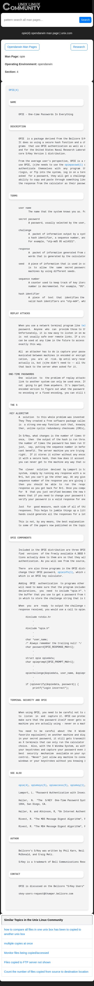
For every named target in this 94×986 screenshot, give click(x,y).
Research (79, 46)
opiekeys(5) (39, 785)
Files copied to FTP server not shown (27, 962)
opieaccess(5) (58, 785)
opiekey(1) (77, 785)
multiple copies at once (18, 943)
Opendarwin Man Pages (22, 46)
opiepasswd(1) (74, 165)
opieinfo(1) (65, 572)
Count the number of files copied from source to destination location (46, 971)
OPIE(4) (14, 90)
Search (85, 19)
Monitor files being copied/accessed (26, 952)
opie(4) (23, 785)
